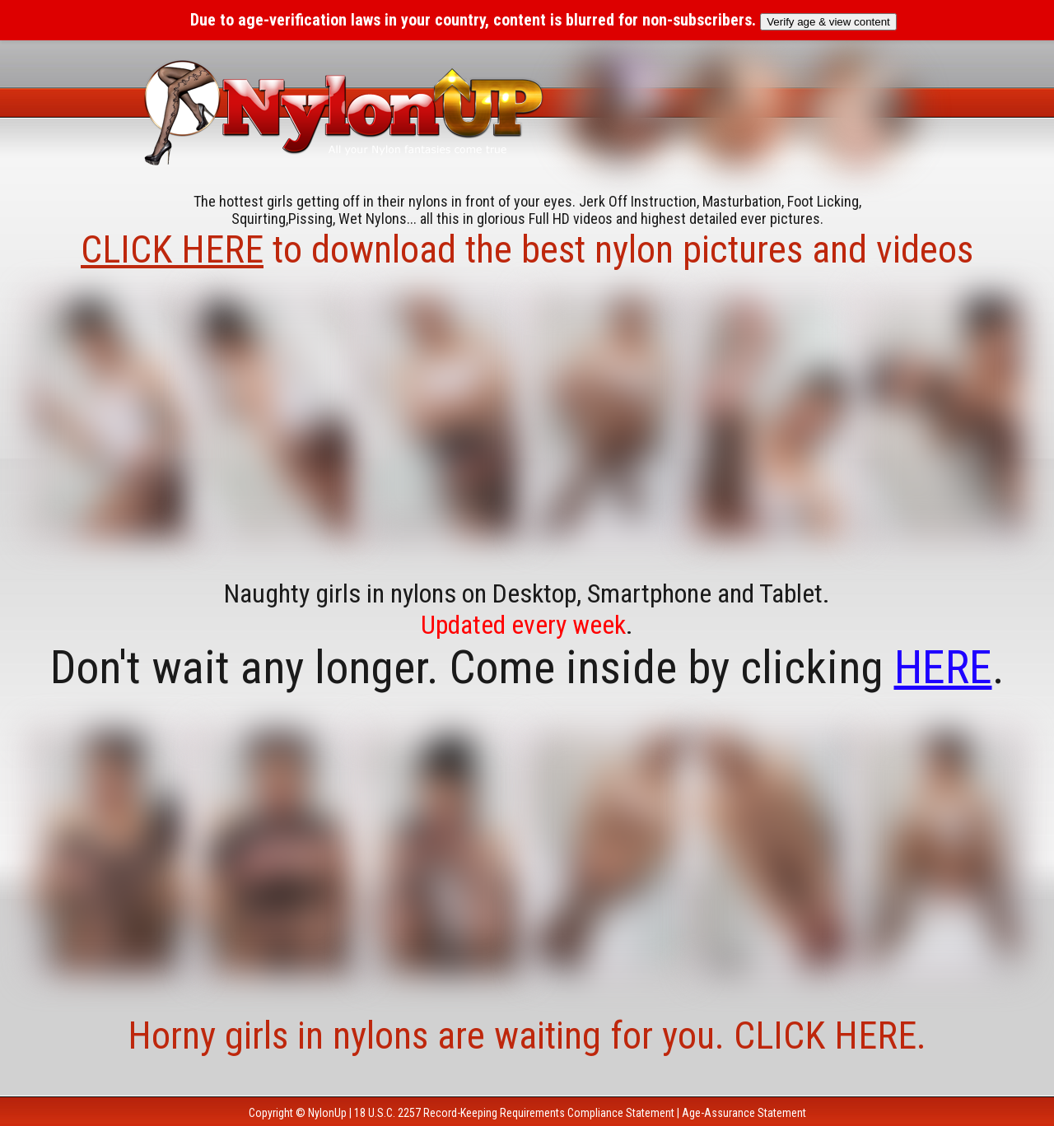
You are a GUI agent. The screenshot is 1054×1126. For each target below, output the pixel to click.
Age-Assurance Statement (744, 1112)
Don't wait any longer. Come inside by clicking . (527, 667)
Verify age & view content (828, 22)
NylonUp (327, 1112)
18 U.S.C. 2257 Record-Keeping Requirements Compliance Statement (514, 1112)
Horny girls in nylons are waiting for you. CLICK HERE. (527, 1035)
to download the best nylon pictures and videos (527, 249)
